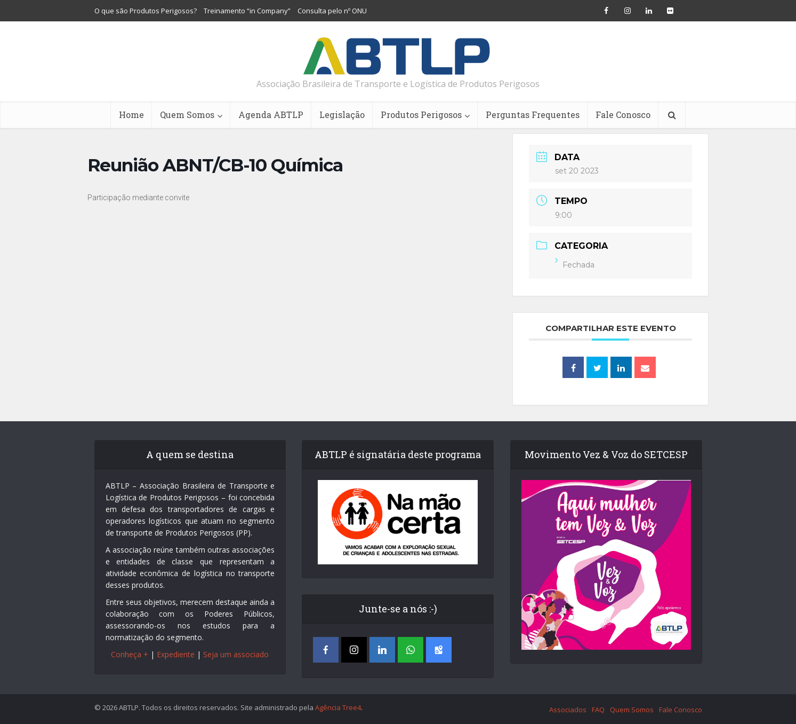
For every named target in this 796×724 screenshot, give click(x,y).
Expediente (176, 654)
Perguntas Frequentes (533, 114)
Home (131, 114)
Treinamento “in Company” (247, 10)
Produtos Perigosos (421, 114)
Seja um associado (236, 654)
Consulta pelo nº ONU (332, 10)
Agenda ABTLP (270, 114)
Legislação (342, 114)
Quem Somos (187, 114)
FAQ (598, 709)
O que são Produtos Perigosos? (145, 10)
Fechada (574, 265)
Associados (567, 709)
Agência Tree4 (338, 707)
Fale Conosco (623, 114)
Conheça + (129, 654)
